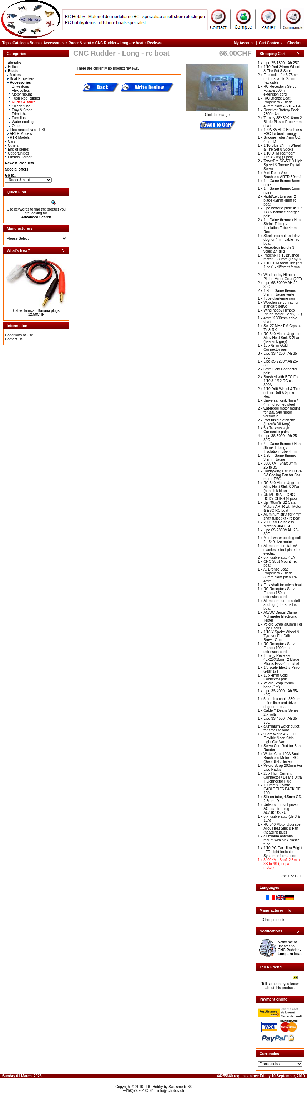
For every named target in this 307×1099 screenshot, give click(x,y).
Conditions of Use (19, 335)
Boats (35, 43)
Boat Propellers (20, 79)
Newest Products (19, 163)
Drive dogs (19, 86)
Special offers (17, 169)
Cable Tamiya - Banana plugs (36, 311)
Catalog (19, 43)
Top (5, 43)
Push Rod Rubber (24, 98)
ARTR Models (19, 134)
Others (15, 126)
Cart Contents (270, 43)
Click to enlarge (217, 113)
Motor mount (20, 94)
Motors (14, 75)
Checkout (295, 43)
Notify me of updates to (290, 948)
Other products (273, 920)
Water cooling (21, 122)
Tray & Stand (20, 110)
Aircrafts (13, 63)
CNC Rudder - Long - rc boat (119, 43)
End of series (17, 149)
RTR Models (18, 138)
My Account (244, 43)
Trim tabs (17, 114)
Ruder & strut (80, 43)
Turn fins (17, 118)
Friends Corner (18, 157)
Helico (11, 67)
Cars (10, 141)
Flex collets (19, 90)
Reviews (154, 43)
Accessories (54, 43)
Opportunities (17, 153)
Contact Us (13, 339)
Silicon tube (19, 106)
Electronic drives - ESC (27, 130)
